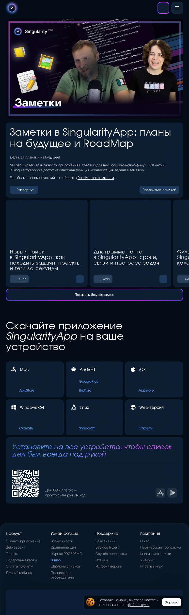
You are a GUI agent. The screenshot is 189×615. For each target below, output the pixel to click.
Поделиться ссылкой (159, 188)
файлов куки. (138, 604)
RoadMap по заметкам (96, 177)
